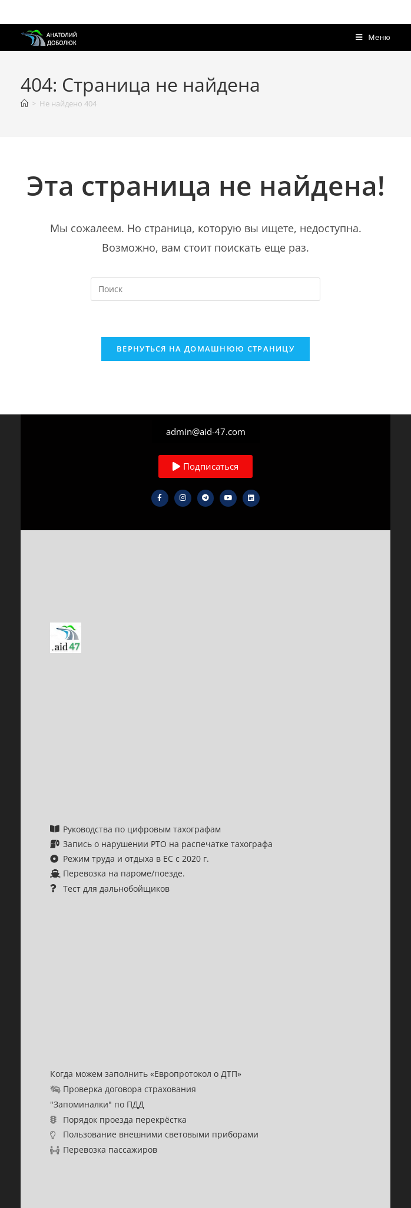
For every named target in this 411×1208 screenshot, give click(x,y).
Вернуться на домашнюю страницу (205, 348)
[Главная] (24, 103)
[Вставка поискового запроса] (205, 289)
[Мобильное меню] (373, 37)
